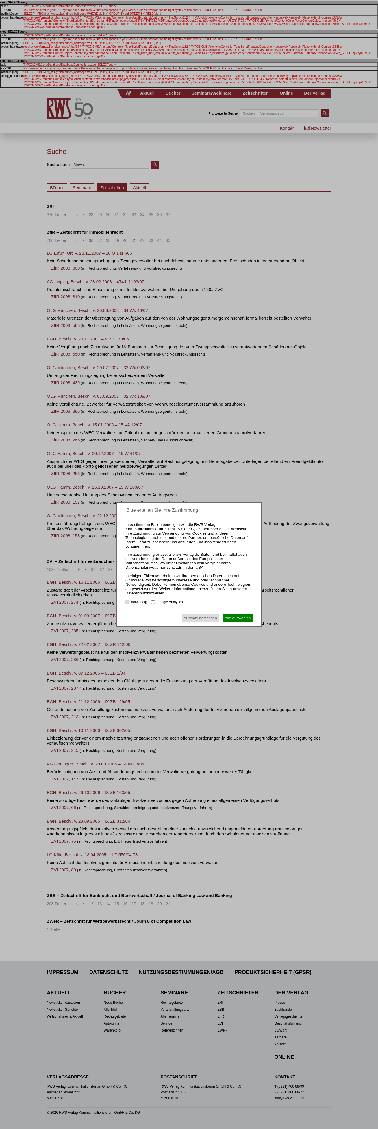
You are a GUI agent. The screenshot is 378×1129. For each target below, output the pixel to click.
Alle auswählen (238, 618)
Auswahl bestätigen (200, 618)
